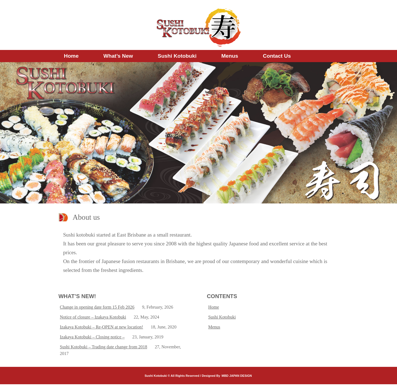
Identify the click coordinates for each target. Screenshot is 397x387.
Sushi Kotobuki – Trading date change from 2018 (103, 346)
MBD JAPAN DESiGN (237, 375)
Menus (229, 56)
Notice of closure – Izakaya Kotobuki (93, 317)
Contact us (277, 56)
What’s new (118, 56)
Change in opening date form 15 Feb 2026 (97, 307)
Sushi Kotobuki (177, 56)
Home (71, 56)
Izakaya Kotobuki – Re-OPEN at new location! (101, 327)
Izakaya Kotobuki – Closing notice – (92, 337)
